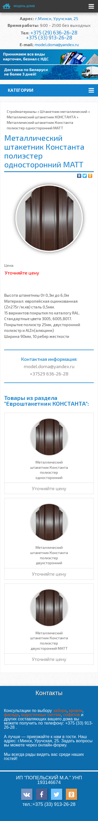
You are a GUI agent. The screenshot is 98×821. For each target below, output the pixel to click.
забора (60, 710)
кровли (75, 710)
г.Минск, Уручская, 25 (56, 18)
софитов (71, 715)
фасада (11, 715)
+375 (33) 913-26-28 (49, 37)
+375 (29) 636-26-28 (53, 32)
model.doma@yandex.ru (56, 44)
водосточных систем (41, 715)
